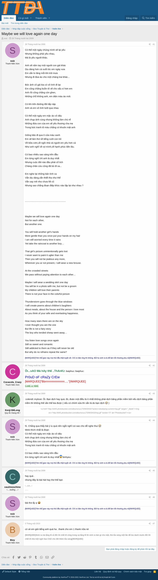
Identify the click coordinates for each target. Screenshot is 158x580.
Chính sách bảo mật (133, 571)
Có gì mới (23, 18)
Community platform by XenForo (66, 577)
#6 (154, 497)
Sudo (113, 577)
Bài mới (5, 23)
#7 (154, 524)
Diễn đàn (9, 18)
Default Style (9, 571)
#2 (154, 365)
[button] (31, 18)
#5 (154, 471)
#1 (154, 44)
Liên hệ (97, 571)
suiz (5, 38)
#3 (154, 394)
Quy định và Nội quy (112, 571)
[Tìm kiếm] (148, 18)
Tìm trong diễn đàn (19, 23)
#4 (154, 420)
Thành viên (41, 18)
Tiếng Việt (24, 571)
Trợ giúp (147, 571)
